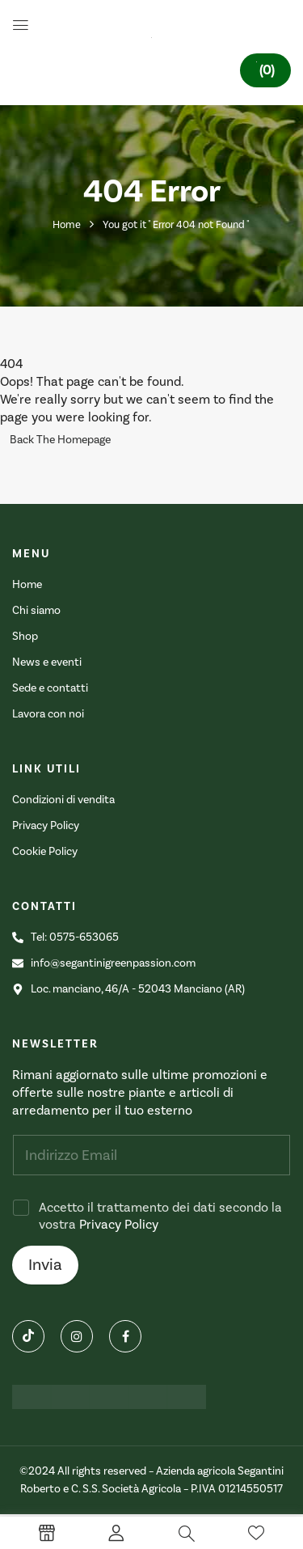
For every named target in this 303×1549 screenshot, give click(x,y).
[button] (265, 70)
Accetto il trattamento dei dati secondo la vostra (160, 1216)
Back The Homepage (60, 440)
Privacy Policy (118, 1225)
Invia (45, 1265)
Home (67, 224)
